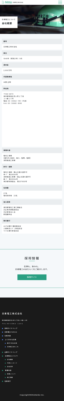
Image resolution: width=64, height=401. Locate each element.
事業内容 (8, 370)
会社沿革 (10, 366)
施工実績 (10, 377)
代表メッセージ (12, 363)
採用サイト (32, 277)
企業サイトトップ (11, 352)
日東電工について (11, 356)
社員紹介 (8, 381)
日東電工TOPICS (11, 332)
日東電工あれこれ (12, 347)
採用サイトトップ (11, 328)
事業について (11, 374)
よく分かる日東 (10, 340)
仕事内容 (8, 336)
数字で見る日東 (12, 343)
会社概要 (10, 359)
